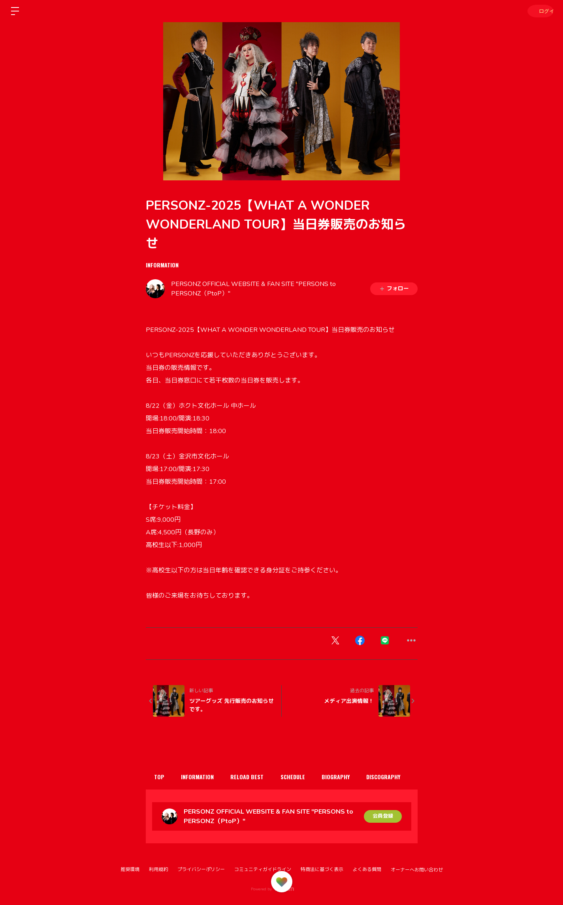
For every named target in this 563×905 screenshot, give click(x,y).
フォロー (394, 288)
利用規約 (158, 869)
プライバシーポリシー (201, 869)
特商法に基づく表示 (322, 869)
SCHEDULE (303, 776)
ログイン (539, 11)
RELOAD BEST (254, 776)
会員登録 (383, 816)
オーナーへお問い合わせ (417, 869)
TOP (161, 776)
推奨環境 (130, 869)
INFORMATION (162, 265)
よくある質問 (367, 869)
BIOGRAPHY (349, 776)
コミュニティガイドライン (262, 869)
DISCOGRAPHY (400, 776)
